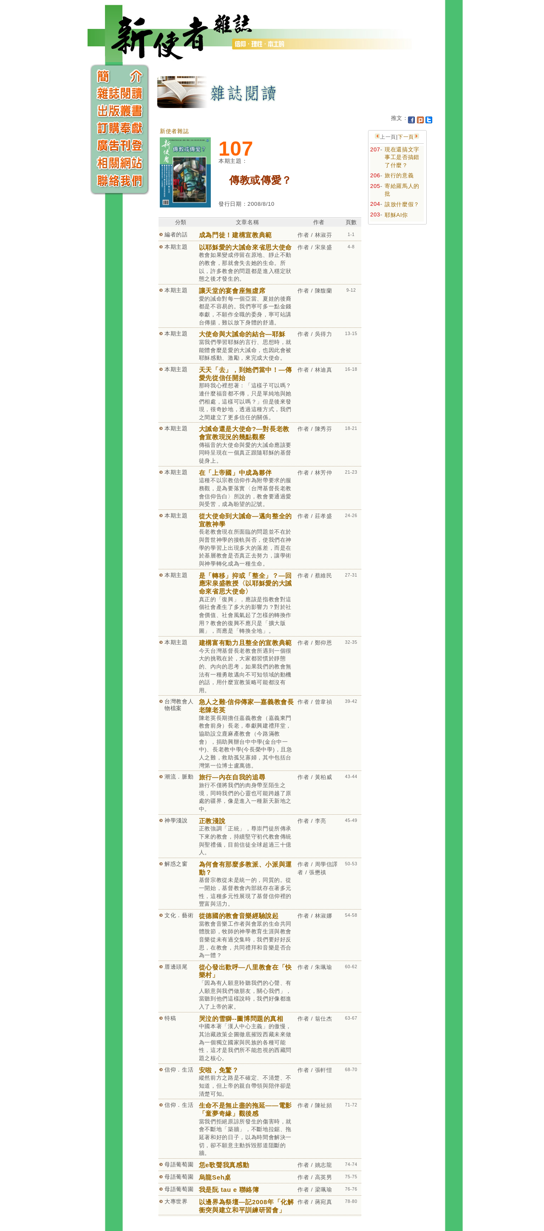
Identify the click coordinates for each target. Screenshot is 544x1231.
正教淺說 (212, 820)
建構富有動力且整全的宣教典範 (245, 642)
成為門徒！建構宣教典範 (235, 235)
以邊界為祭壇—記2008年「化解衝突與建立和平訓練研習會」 (246, 1206)
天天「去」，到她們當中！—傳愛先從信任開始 (245, 373)
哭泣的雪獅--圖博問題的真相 (241, 1018)
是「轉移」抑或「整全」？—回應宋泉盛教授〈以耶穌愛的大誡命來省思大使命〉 (245, 583)
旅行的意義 (399, 175)
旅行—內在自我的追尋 (232, 777)
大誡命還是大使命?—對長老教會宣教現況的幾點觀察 (244, 433)
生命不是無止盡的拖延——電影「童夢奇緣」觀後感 (245, 1109)
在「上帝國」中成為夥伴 (235, 472)
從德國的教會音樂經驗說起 (239, 915)
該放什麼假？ (402, 204)
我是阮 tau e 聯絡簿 (229, 1189)
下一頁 (406, 137)
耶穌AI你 (396, 215)
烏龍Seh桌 (215, 1177)
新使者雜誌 (174, 131)
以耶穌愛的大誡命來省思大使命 (245, 247)
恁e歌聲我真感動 (224, 1164)
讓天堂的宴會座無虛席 (232, 290)
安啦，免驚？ (219, 1070)
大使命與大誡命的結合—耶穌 (242, 334)
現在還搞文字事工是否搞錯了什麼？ (402, 157)
